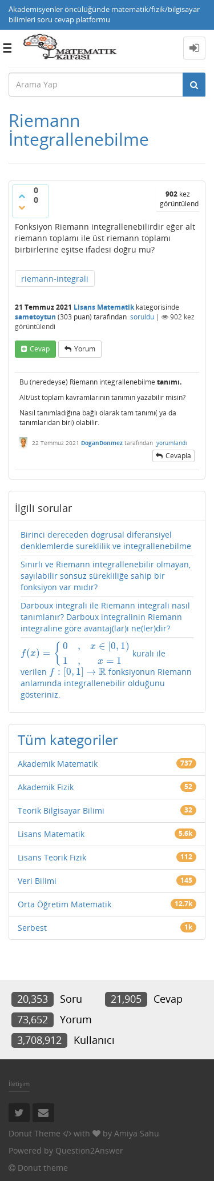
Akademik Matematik (58, 763)
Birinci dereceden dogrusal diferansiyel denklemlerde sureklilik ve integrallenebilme (106, 540)
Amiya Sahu (136, 1133)
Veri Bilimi (37, 880)
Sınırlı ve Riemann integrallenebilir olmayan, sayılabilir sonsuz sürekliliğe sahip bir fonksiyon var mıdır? (106, 575)
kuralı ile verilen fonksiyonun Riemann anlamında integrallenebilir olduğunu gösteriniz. (106, 670)
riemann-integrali (54, 278)
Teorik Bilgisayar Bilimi (61, 810)
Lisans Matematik (104, 307)
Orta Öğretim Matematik (64, 904)
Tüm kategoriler (68, 739)
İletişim (19, 1083)
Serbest (32, 927)
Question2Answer (89, 1150)
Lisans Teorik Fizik (52, 857)
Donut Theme (34, 1133)
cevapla (178, 456)
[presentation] (75, 652)
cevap (40, 349)
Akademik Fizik (46, 787)
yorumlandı (171, 443)
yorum (84, 349)
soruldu (142, 317)
